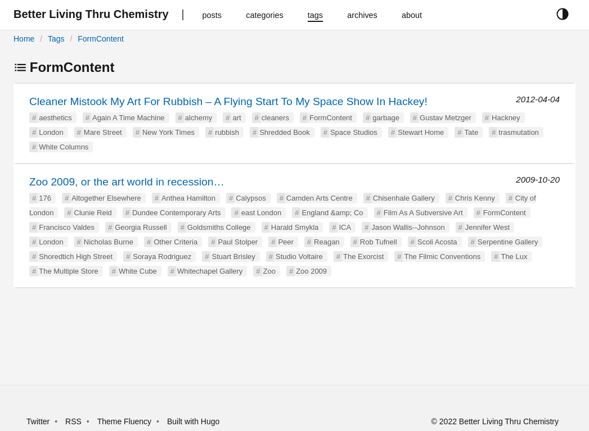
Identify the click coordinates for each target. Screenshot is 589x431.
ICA (345, 227)
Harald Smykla (295, 227)
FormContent (101, 38)
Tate (472, 132)
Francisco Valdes (67, 227)
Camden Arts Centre (319, 198)
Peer (285, 242)
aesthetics (55, 118)
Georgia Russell (141, 227)
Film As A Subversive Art (423, 212)
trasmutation (518, 132)
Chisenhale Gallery (404, 198)
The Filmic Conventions (442, 256)
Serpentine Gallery (508, 242)
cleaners (275, 118)
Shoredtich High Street (76, 256)
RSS (73, 421)
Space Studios (353, 132)
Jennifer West (487, 227)
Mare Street (103, 132)
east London (261, 212)
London (51, 132)
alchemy (198, 118)
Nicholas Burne (108, 242)
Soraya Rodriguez (162, 256)
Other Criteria (175, 242)
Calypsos (251, 198)
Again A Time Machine (128, 118)
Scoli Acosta (437, 242)
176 (45, 198)
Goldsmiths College (219, 227)
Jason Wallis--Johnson (407, 227)
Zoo (269, 271)
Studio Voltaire (299, 256)
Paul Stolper (238, 242)
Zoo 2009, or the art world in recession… (126, 182)
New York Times (168, 132)
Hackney (506, 118)
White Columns (63, 147)
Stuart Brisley (233, 256)
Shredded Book (284, 132)
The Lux (514, 256)
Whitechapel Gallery (209, 271)
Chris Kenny (475, 198)
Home (24, 38)
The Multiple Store (68, 271)
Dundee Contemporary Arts (176, 212)
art (236, 118)
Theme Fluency (125, 421)
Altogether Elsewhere (106, 198)
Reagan (327, 242)
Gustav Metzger (445, 118)
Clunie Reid (93, 212)
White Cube (138, 271)
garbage (385, 118)
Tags (56, 38)
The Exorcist (363, 256)
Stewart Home (421, 132)
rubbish (227, 132)
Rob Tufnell (378, 242)
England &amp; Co (332, 212)
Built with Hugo (193, 421)
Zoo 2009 (311, 271)
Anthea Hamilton (188, 198)
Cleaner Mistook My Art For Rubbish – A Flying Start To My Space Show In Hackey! (228, 101)
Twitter (38, 421)
